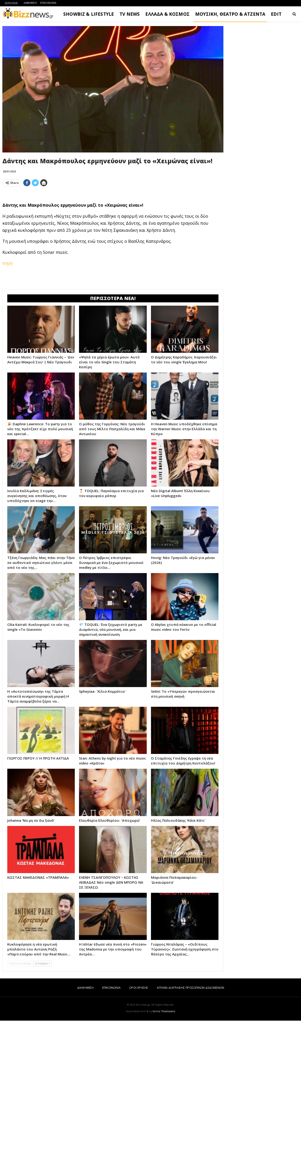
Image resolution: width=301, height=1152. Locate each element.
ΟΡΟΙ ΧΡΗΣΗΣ (138, 1119)
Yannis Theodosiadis (164, 1142)
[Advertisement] (112, 223)
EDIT (276, 14)
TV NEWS (129, 14)
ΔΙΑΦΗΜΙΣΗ (30, 2)
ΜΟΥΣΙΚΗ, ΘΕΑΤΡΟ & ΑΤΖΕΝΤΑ (230, 14)
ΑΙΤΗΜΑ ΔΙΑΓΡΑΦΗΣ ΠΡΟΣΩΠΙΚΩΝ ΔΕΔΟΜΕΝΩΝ (190, 1119)
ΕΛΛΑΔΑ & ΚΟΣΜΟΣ (167, 14)
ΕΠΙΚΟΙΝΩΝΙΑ (48, 2)
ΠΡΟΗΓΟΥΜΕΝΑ (20, 1095)
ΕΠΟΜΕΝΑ (42, 1095)
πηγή (7, 329)
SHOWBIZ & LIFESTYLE (88, 14)
